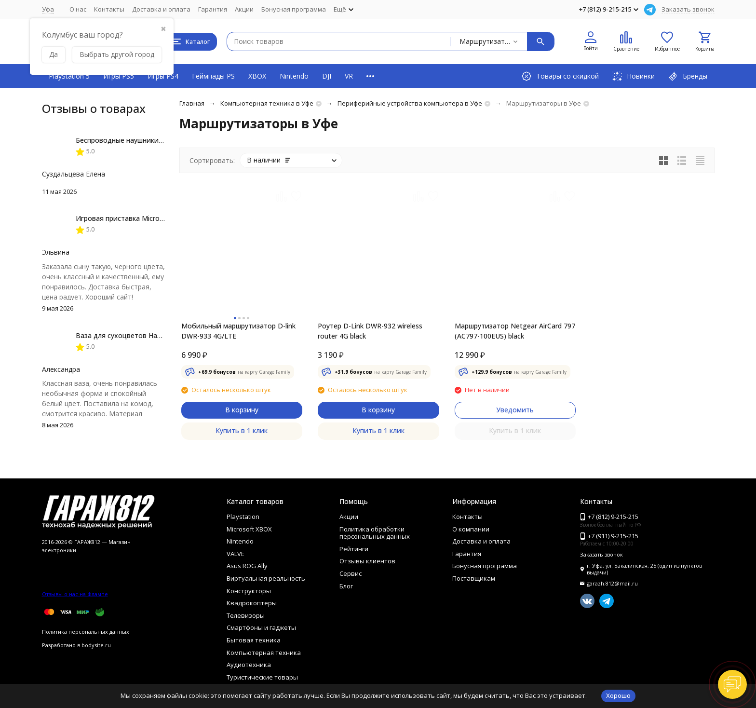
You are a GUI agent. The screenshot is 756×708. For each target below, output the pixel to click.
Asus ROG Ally (247, 565)
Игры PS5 (118, 76)
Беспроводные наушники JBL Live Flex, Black (148, 140)
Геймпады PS (213, 76)
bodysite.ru (96, 645)
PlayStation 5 (69, 76)
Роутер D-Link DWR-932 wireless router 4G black (370, 330)
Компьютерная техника (264, 652)
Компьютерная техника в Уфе (266, 103)
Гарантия (212, 9)
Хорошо (618, 695)
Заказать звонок (688, 9)
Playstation (243, 516)
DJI (326, 76)
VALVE (235, 553)
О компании (470, 529)
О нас (77, 9)
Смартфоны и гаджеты (261, 627)
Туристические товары (262, 677)
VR (349, 76)
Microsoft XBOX (249, 529)
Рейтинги (353, 549)
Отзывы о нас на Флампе (75, 594)
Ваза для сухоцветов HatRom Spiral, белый (147, 335)
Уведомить (515, 409)
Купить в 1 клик (242, 430)
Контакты (109, 9)
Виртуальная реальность (266, 578)
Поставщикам (473, 578)
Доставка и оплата (161, 9)
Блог (346, 586)
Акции (244, 9)
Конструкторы (249, 590)
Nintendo (294, 76)
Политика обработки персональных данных (374, 533)
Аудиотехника (249, 664)
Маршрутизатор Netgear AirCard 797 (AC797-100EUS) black (515, 330)
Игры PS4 (163, 76)
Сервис (350, 573)
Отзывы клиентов (367, 561)
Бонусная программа (293, 9)
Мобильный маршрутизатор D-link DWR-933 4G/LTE (238, 330)
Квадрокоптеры (252, 603)
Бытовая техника (254, 640)
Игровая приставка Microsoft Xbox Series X (146, 218)
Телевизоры (246, 615)
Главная (191, 103)
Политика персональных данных (85, 631)
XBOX (257, 76)
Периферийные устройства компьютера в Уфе (410, 103)
